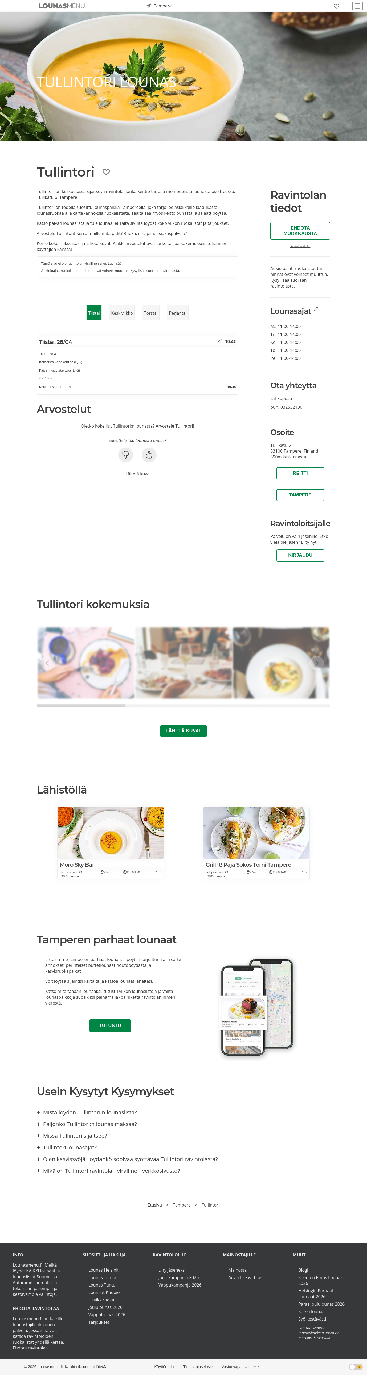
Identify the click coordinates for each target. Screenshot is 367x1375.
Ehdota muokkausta (300, 230)
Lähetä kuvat (183, 730)
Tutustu (110, 1025)
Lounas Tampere (105, 1277)
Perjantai (178, 313)
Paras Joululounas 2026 (321, 1304)
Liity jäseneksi (172, 1270)
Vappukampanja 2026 (180, 1285)
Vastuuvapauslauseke (240, 1367)
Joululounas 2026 (105, 1307)
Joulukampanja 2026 (178, 1277)
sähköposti (281, 398)
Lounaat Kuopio (104, 1292)
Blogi (303, 1270)
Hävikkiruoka (101, 1300)
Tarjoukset (98, 1322)
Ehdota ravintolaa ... (32, 1348)
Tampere (300, 494)
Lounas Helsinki (104, 1270)
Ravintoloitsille (300, 246)
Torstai (151, 313)
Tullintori (210, 1205)
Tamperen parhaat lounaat (95, 959)
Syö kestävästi (312, 1319)
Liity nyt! (309, 542)
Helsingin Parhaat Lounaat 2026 (315, 1294)
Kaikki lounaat (312, 1311)
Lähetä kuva (137, 474)
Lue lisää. (115, 263)
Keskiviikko (122, 313)
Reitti (300, 473)
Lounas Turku (102, 1285)
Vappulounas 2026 (106, 1315)
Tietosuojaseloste (198, 1367)
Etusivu (155, 1205)
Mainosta (237, 1270)
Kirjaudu (300, 555)
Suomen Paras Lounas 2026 (320, 1280)
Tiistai (94, 313)
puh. (286, 407)
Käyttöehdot (164, 1367)
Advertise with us (245, 1277)
